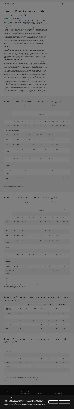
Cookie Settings (53, 402)
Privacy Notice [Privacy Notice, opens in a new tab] (30, 406)
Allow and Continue (64, 402)
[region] (37, 402)
